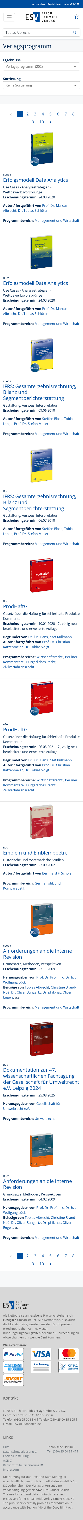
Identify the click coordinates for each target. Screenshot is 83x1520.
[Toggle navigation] (9, 17)
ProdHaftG (15, 606)
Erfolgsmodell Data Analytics (35, 179)
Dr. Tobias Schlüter (33, 210)
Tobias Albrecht (37, 987)
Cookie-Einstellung (16, 1456)
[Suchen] (36, 32)
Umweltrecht (45, 1118)
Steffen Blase (52, 418)
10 (41, 122)
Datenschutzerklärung (18, 1452)
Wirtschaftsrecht (50, 657)
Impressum (11, 1469)
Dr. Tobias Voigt (37, 647)
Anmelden (38, 4)
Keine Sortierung (43, 85)
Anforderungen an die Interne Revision (37, 953)
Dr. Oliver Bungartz (26, 992)
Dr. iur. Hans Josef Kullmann (50, 637)
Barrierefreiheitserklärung (21, 1465)
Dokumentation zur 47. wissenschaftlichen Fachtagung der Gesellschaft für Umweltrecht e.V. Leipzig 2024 (41, 1078)
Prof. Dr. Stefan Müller (31, 423)
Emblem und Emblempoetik (35, 852)
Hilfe (6, 1447)
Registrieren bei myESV (61, 4)
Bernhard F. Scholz (56, 873)
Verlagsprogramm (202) (43, 66)
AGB (6, 1460)
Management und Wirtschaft (57, 220)
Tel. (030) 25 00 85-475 (62, 1451)
